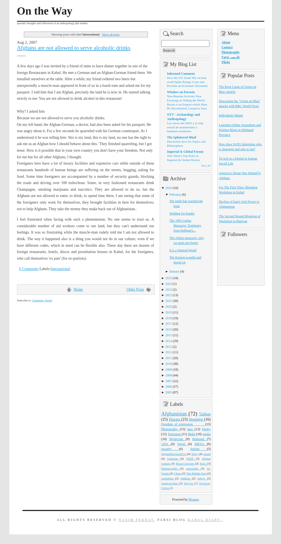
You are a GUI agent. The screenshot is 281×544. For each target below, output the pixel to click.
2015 (168, 335)
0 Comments (29, 269)
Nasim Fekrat (136, 520)
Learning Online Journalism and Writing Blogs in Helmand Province (240, 130)
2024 (168, 284)
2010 (168, 364)
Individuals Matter (231, 115)
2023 (168, 290)
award (206, 454)
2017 (168, 324)
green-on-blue (170, 483)
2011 (168, 358)
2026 (168, 188)
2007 (168, 381)
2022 (168, 295)
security (170, 449)
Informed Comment (181, 74)
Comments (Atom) (42, 300)
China (178, 473)
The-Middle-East (196, 473)
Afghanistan (175, 414)
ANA (166, 444)
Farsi (203, 463)
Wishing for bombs (181, 213)
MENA (201, 444)
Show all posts (111, 34)
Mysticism (177, 439)
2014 (168, 341)
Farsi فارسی (231, 57)
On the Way (44, 11)
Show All (205, 165)
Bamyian (189, 483)
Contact (227, 47)
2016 (168, 329)
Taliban (205, 414)
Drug (195, 454)
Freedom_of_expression (183, 424)
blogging (196, 419)
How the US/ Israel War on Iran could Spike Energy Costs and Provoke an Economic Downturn (187, 81)
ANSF (191, 458)
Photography (170, 429)
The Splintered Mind (181, 137)
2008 (168, 375)
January (174, 271)
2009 (168, 369)
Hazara (175, 419)
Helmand (199, 439)
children (186, 478)
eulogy (202, 478)
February (175, 194)
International (60, 269)
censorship (193, 468)
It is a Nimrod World (182, 250)
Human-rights (170, 468)
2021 (168, 301)
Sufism (198, 449)
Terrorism (175, 434)
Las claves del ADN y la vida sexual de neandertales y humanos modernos (185, 127)
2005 (168, 392)
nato (191, 429)
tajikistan (173, 458)
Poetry (206, 429)
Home (78, 289)
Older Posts (135, 289)
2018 (168, 318)
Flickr (226, 62)
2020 (168, 307)
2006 (168, 386)
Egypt (183, 444)
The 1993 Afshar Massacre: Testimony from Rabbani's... (185, 225)
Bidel (192, 434)
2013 (168, 347)
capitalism (168, 478)
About (226, 42)
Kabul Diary (205, 520)
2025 (168, 278)
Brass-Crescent (185, 463)
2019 (168, 312)
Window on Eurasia (181, 92)
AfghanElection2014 (174, 454)
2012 (168, 352)
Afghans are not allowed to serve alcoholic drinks (74, 48)
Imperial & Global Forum (185, 152)
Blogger (194, 499)
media (206, 434)
